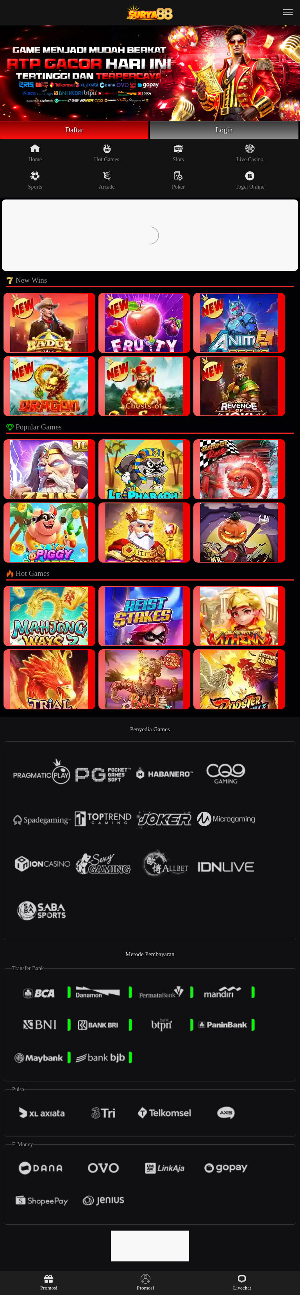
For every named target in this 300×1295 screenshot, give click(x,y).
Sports (35, 180)
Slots (178, 153)
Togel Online (250, 180)
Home (35, 153)
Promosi (48, 1282)
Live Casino (249, 153)
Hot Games (106, 153)
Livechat (242, 1282)
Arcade (107, 180)
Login (224, 130)
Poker (178, 180)
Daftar (74, 130)
